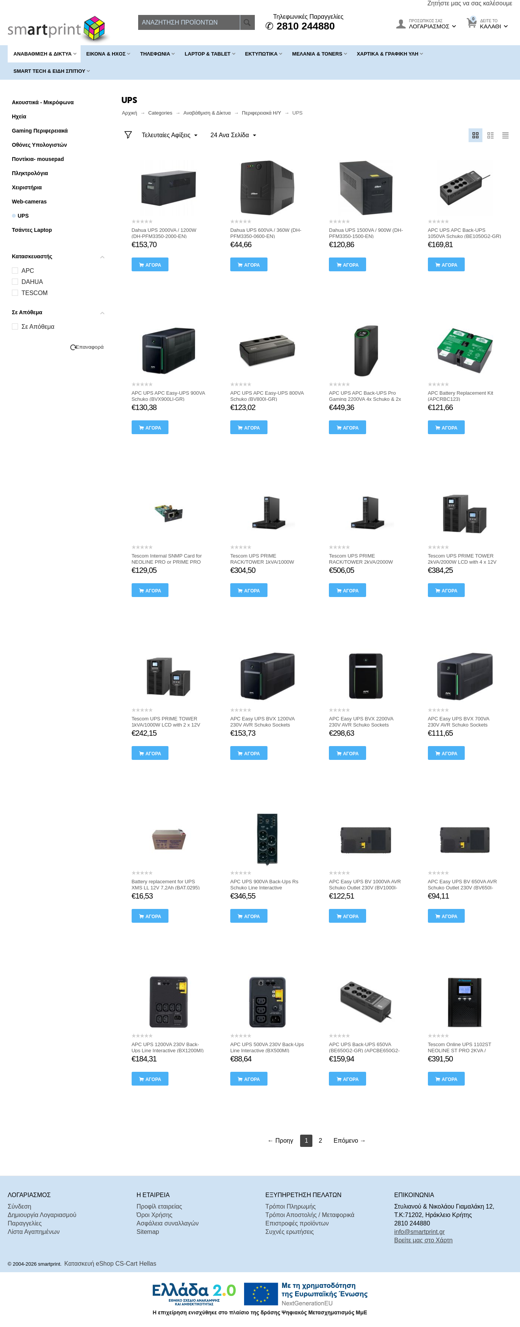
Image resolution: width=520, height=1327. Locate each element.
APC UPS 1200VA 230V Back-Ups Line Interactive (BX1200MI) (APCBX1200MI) (168, 1051)
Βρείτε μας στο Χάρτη (423, 1240)
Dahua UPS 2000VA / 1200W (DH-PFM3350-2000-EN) (164, 233)
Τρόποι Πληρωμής (290, 1206)
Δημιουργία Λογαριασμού (42, 1215)
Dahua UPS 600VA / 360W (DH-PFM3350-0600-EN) (265, 233)
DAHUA (32, 282)
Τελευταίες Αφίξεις (170, 135)
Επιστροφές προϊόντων (297, 1223)
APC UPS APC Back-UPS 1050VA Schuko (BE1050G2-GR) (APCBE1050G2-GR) (464, 236)
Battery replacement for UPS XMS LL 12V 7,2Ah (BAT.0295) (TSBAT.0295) (166, 888)
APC (27, 270)
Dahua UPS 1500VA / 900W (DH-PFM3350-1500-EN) (366, 233)
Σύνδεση (19, 1206)
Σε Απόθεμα (37, 326)
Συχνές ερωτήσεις (289, 1232)
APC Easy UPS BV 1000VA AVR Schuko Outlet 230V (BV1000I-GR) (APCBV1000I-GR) (365, 888)
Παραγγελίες (25, 1223)
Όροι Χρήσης (155, 1215)
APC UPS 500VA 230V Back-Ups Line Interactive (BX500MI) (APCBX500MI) (267, 1051)
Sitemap (148, 1232)
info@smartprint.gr (419, 1232)
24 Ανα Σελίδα (233, 135)
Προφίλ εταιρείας (159, 1206)
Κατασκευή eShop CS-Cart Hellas (110, 1263)
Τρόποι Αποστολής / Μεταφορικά (309, 1215)
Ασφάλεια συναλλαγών (168, 1223)
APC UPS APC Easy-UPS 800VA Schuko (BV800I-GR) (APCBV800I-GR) (267, 399)
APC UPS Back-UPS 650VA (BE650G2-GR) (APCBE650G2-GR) (364, 1051)
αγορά (153, 265)
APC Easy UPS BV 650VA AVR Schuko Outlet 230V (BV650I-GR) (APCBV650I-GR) (462, 888)
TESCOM (34, 293)
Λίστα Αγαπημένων (33, 1232)
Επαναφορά (90, 347)
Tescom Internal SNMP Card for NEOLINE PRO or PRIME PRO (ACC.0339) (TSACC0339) (167, 562)
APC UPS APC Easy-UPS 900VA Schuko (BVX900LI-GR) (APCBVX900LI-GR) (168, 399)
